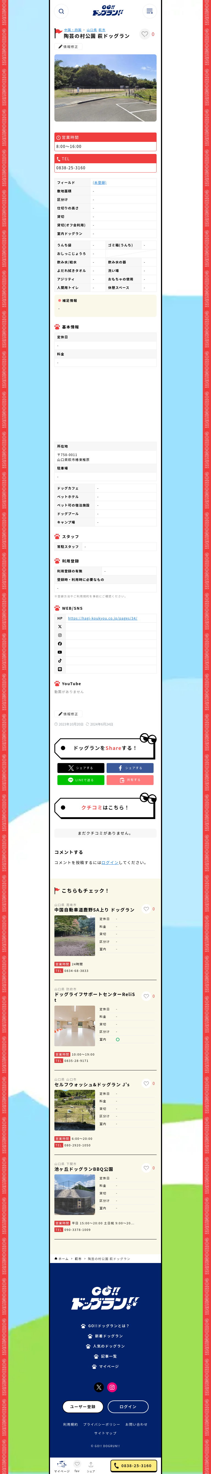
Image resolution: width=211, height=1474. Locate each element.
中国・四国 (73, 29)
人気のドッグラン (109, 1346)
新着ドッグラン (109, 1335)
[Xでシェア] (80, 768)
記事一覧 (109, 1356)
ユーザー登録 (83, 1406)
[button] (130, 768)
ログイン (110, 862)
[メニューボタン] (150, 11)
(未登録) (100, 182)
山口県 (92, 29)
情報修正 (68, 46)
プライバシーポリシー (102, 1424)
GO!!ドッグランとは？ (109, 1325)
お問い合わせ (136, 1424)
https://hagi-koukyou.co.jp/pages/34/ (102, 618)
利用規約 (70, 1424)
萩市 (102, 29)
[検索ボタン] (61, 11)
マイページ (109, 1366)
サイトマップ (105, 1433)
